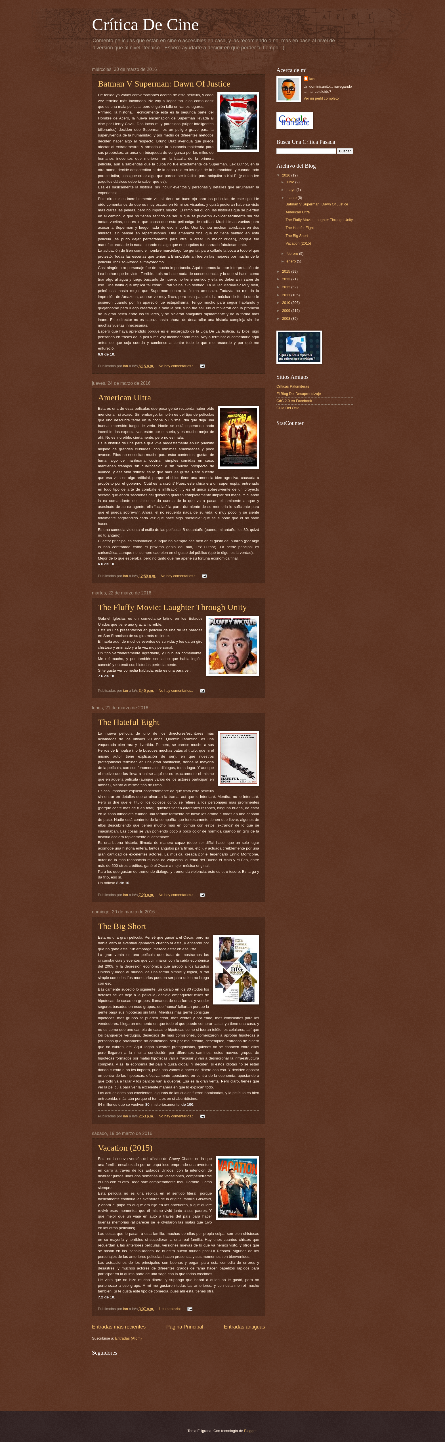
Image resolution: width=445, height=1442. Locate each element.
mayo (291, 190)
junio (290, 182)
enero (291, 261)
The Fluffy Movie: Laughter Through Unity (172, 607)
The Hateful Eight (128, 722)
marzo (291, 198)
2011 (286, 295)
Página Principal (184, 1327)
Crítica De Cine (145, 24)
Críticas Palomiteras (292, 386)
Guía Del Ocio (287, 408)
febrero (292, 253)
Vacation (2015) (125, 1147)
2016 (286, 175)
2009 (286, 310)
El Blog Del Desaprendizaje (298, 394)
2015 (286, 271)
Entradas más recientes (119, 1327)
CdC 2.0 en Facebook (294, 401)
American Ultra (124, 397)
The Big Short (122, 926)
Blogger (250, 1431)
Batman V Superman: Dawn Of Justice (164, 83)
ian (312, 79)
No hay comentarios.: (176, 366)
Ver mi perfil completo (321, 98)
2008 (286, 318)
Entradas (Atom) (128, 1338)
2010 (286, 302)
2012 (286, 287)
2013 (286, 279)
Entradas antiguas (244, 1327)
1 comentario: (170, 1309)
